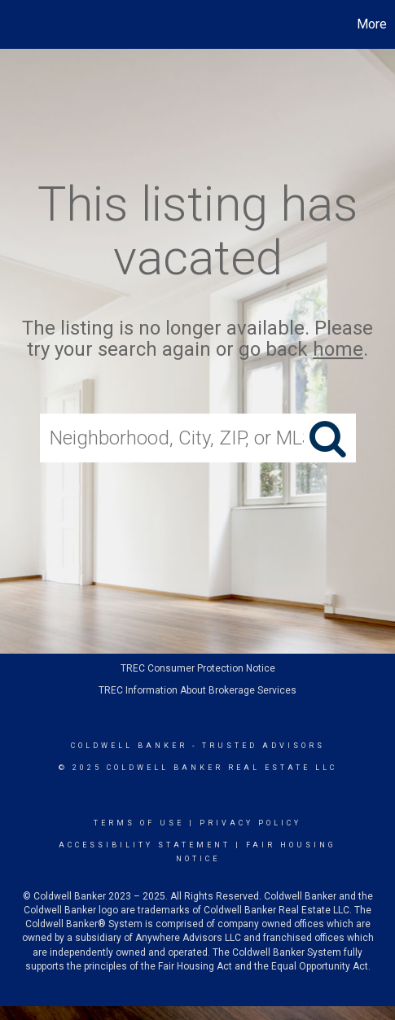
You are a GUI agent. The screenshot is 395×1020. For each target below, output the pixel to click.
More (372, 24)
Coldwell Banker (129, 746)
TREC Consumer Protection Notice (198, 668)
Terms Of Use (139, 823)
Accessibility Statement (144, 845)
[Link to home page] (14, 24)
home (338, 350)
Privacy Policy (250, 823)
